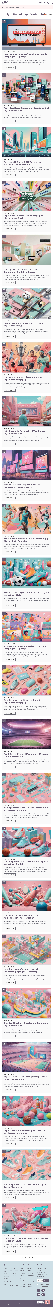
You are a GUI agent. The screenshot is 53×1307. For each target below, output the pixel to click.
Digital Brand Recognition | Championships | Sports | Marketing (26, 1078)
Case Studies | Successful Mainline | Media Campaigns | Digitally (25, 55)
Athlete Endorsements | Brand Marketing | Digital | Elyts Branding (26, 539)
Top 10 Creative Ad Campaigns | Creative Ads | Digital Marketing (24, 1132)
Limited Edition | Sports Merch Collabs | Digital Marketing (24, 324)
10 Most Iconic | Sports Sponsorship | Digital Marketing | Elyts (26, 593)
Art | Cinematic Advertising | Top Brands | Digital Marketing (25, 432)
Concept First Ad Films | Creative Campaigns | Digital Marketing (20, 270)
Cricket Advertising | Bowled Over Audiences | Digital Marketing (21, 916)
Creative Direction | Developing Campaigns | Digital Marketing (26, 1024)
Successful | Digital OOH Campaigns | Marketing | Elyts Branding (23, 163)
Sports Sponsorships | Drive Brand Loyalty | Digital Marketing (26, 1185)
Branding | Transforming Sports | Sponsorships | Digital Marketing (21, 970)
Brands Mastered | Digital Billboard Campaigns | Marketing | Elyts (22, 486)
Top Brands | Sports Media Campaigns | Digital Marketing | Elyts (24, 217)
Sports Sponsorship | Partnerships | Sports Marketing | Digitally (26, 862)
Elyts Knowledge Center (12, 7)
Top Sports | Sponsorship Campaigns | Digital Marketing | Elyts (23, 378)
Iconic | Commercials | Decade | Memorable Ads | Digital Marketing (26, 809)
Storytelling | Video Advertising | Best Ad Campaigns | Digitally (25, 647)
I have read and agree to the (43, 1285)
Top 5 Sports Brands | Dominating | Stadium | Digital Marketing (26, 755)
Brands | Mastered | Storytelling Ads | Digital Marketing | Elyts (23, 701)
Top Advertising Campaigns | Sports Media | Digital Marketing (26, 109)
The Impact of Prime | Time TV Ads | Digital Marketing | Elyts (26, 1239)
